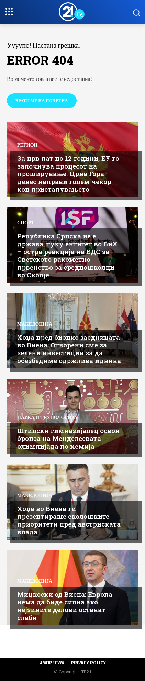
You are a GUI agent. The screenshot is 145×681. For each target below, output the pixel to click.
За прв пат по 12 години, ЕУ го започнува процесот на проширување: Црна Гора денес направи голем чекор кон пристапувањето (68, 174)
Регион (27, 145)
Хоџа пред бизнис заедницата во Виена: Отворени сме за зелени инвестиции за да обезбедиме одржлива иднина (69, 349)
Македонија (34, 324)
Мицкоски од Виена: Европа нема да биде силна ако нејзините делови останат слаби (64, 606)
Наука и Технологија (47, 417)
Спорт (25, 222)
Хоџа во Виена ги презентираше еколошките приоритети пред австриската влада (69, 520)
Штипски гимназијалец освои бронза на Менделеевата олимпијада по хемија (68, 438)
